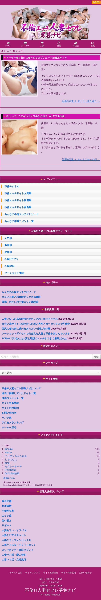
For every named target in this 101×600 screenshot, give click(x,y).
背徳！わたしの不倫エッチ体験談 (20, 301)
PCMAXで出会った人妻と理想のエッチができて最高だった (34, 338)
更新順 (8, 252)
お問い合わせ (9, 412)
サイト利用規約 (10, 408)
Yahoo (8, 452)
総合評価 (6, 501)
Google (9, 449)
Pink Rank (10, 470)
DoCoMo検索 (12, 473)
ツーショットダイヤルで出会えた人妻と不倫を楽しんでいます (36, 333)
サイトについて (32, 572)
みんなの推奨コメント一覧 (19, 221)
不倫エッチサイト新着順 (18, 200)
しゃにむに (11, 459)
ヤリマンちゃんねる (16, 456)
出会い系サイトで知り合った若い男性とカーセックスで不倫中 (36, 323)
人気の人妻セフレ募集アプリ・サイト (51, 231)
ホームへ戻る (9, 427)
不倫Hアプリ (11, 259)
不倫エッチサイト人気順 (18, 193)
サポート (6, 525)
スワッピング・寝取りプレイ (17, 549)
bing (7, 463)
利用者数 (6, 506)
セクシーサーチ (13, 466)
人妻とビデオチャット (14, 535)
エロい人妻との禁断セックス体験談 (21, 297)
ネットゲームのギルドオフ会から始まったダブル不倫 (35, 116)
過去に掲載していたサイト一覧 (19, 393)
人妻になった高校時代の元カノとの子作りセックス (30, 319)
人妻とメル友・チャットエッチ (19, 545)
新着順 (8, 245)
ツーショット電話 (14, 273)
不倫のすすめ (12, 186)
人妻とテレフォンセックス (16, 540)
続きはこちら (9, 478)
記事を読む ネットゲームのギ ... (81, 159)
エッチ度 (6, 515)
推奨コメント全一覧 (13, 398)
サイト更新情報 (10, 403)
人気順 (8, 238)
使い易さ (6, 520)
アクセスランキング (13, 422)
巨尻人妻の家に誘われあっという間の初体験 (26, 328)
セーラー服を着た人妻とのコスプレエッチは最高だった (36, 57)
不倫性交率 (8, 510)
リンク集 (6, 417)
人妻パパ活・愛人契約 (14, 554)
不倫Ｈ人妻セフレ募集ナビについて (21, 388)
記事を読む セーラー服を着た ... (81, 101)
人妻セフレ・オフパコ (14, 530)
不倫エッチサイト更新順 (18, 207)
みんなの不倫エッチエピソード (22, 214)
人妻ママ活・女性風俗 (14, 559)
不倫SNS (9, 266)
